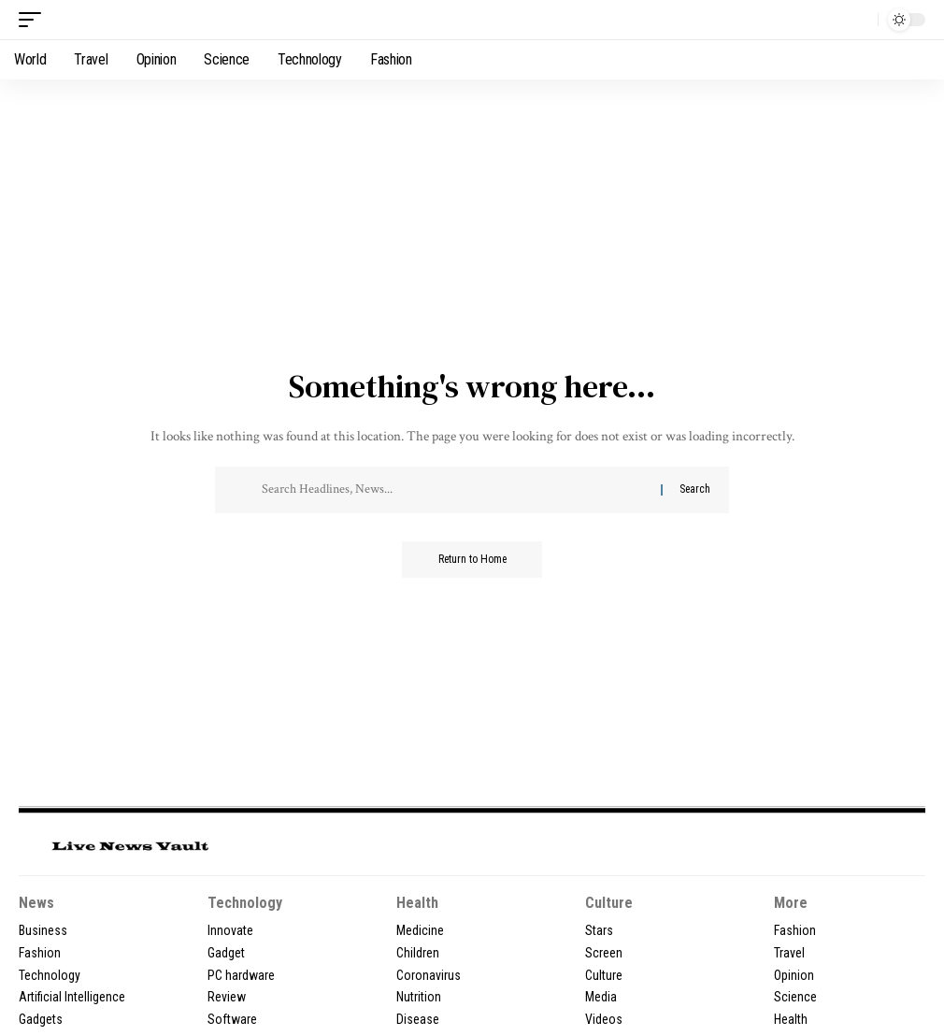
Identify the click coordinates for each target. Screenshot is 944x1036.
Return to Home (472, 560)
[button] (34, 19)
